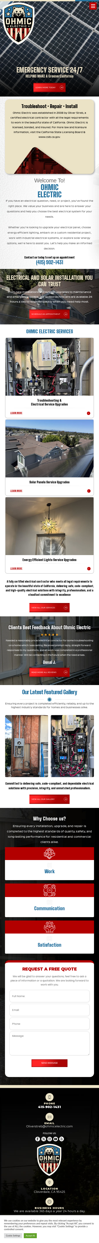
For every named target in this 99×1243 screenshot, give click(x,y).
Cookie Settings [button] (13, 1235)
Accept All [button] (30, 1235)
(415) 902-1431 (49, 262)
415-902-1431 (49, 1107)
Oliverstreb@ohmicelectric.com (49, 1126)
